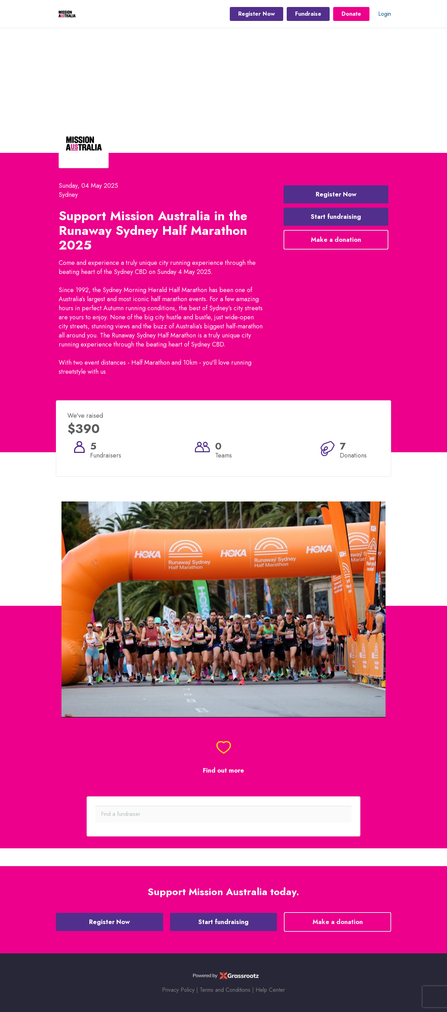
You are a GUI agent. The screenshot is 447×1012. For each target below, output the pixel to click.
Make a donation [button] (336, 239)
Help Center (270, 990)
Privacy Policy (178, 990)
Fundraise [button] (308, 14)
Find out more (223, 771)
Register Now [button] (256, 14)
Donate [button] (351, 14)
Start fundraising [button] (336, 216)
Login (384, 14)
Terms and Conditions (225, 990)
